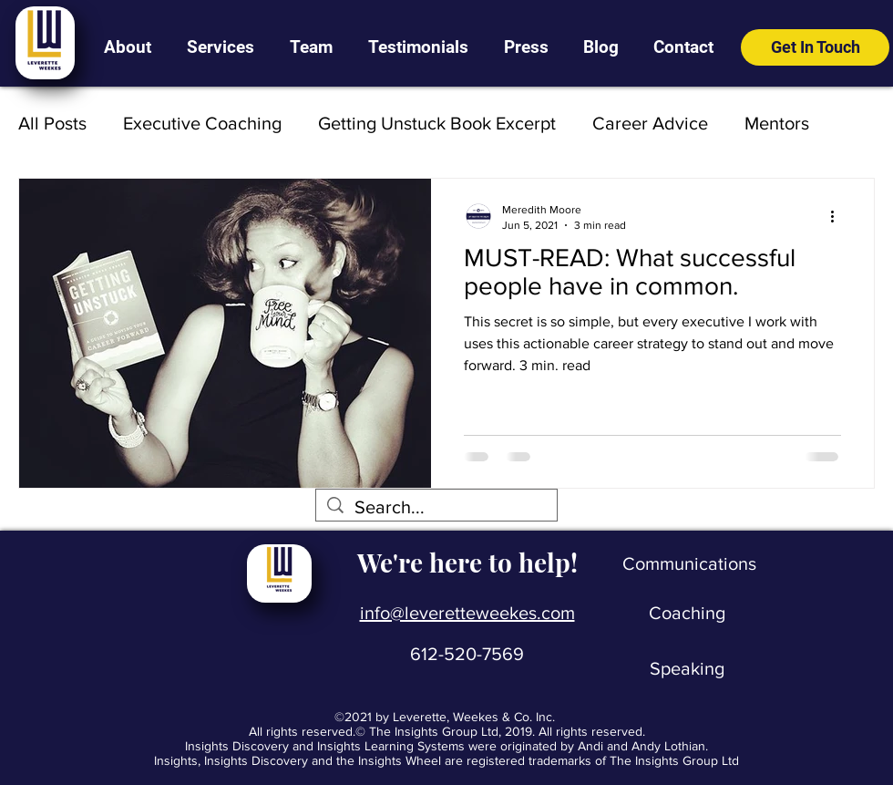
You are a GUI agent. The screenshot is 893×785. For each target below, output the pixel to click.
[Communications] (689, 563)
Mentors (776, 123)
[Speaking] (687, 668)
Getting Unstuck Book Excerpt (437, 123)
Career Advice (650, 123)
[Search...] (436, 507)
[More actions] (838, 216)
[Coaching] (687, 612)
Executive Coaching (202, 123)
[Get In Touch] (815, 47)
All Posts (52, 123)
